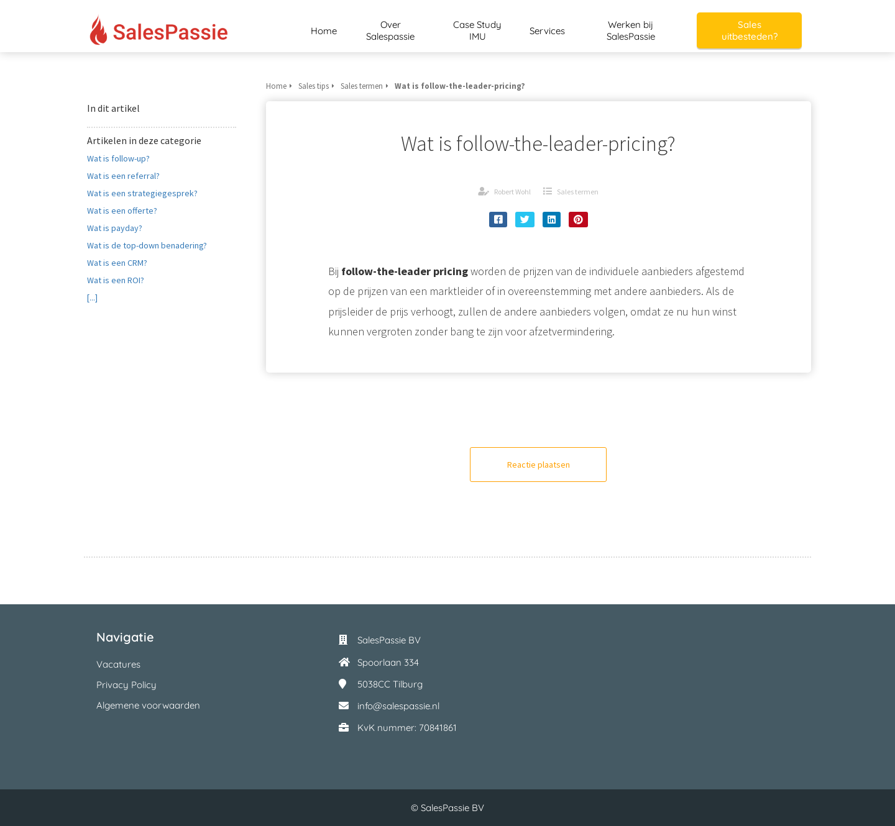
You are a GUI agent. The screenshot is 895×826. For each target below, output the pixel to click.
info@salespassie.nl (398, 706)
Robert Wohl (512, 191)
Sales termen (578, 191)
